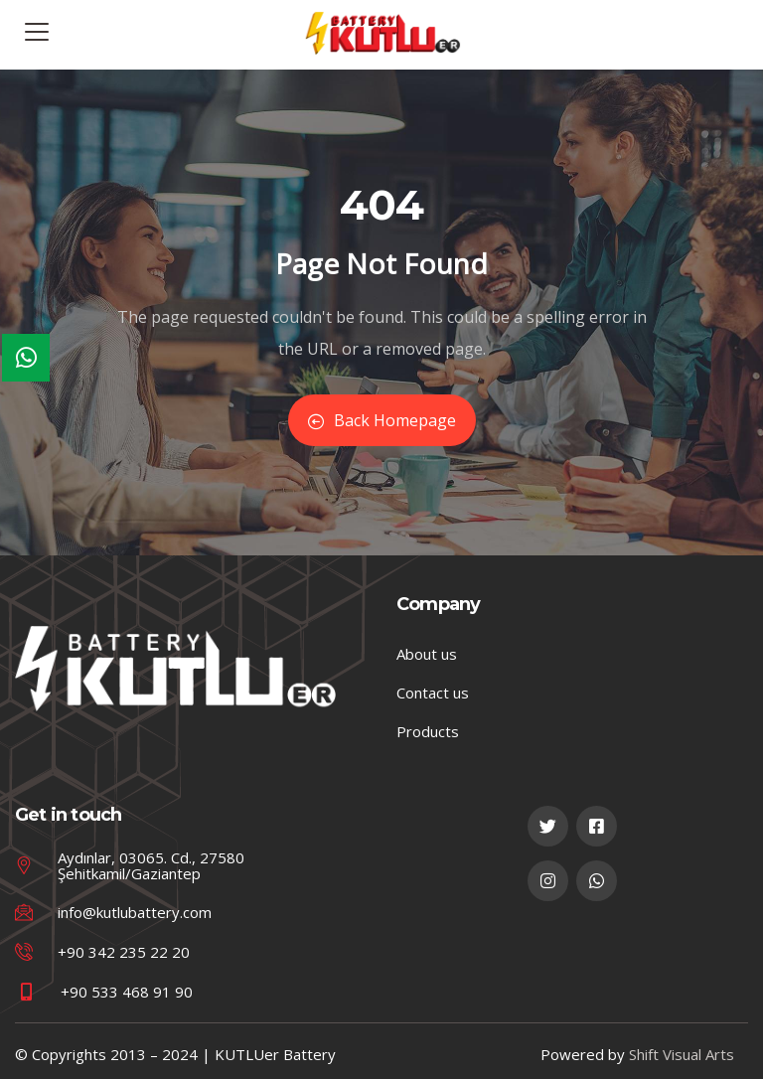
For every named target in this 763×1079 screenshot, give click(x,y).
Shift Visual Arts (681, 1054)
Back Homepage (382, 420)
